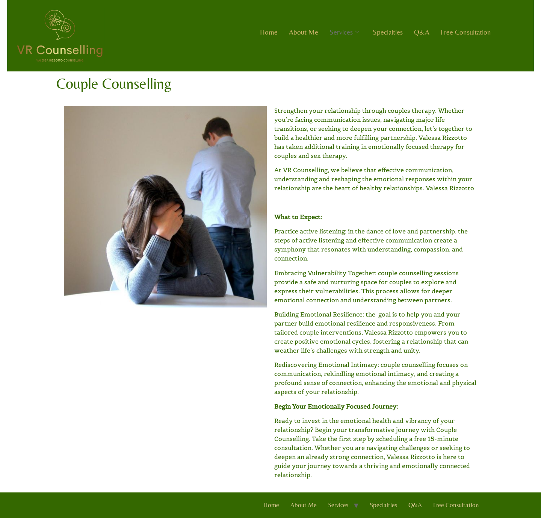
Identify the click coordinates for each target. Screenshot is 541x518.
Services (344, 32)
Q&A (421, 32)
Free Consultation (466, 32)
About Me (303, 32)
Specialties (388, 32)
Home (269, 32)
